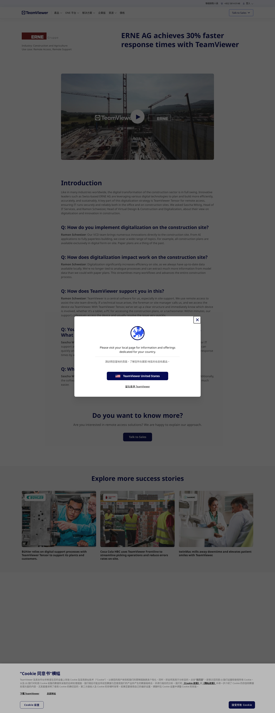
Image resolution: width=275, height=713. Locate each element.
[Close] (197, 319)
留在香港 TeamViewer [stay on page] (137, 386)
